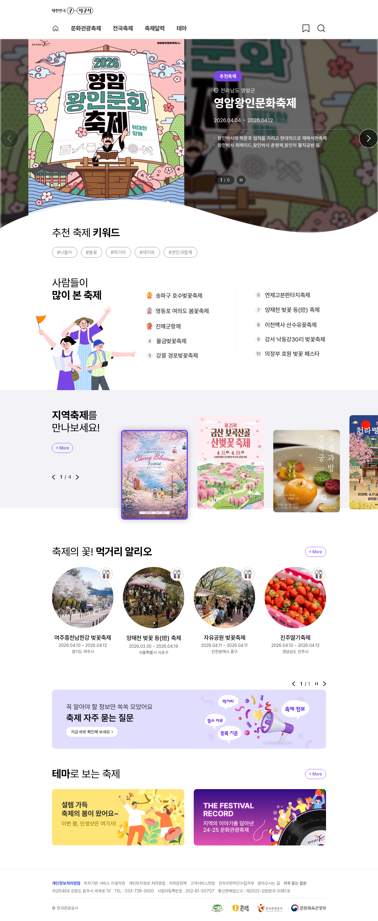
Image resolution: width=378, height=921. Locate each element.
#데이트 (147, 252)
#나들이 (64, 252)
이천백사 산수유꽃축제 (291, 324)
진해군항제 (168, 326)
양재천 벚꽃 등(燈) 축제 (292, 309)
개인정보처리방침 (66, 883)
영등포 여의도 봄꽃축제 (182, 311)
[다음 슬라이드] (368, 138)
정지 (241, 180)
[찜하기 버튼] (306, 28)
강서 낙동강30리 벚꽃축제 (295, 339)
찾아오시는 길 (269, 883)
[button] (53, 477)
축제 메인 (55, 28)
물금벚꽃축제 (171, 341)
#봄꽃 (91, 252)
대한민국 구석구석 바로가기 (72, 10)
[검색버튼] (321, 28)
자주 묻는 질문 (295, 883)
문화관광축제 (86, 28)
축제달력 (155, 28)
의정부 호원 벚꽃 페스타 (292, 353)
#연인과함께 (180, 252)
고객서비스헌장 (202, 883)
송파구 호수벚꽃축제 (179, 295)
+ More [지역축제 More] (62, 448)
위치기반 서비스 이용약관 (104, 883)
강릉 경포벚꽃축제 (177, 355)
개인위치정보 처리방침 (147, 883)
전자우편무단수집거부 (236, 883)
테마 (182, 28)
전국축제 (123, 28)
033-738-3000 (139, 891)
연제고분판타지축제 (287, 295)
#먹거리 (118, 252)
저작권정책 (178, 883)
